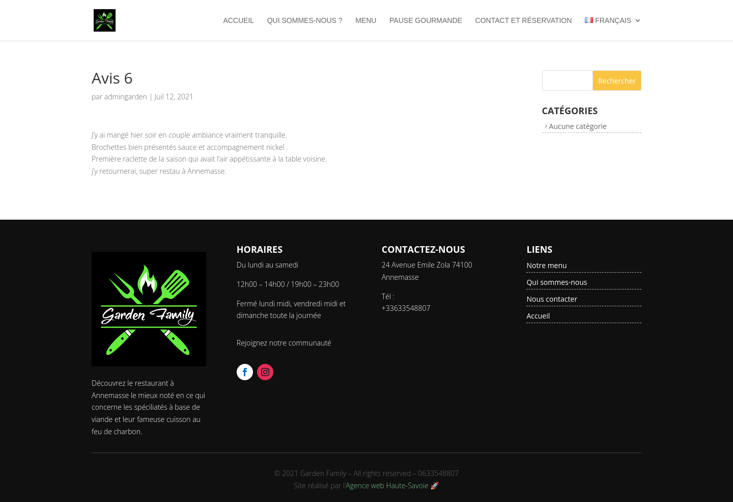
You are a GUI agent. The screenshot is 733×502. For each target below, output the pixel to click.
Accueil (238, 20)
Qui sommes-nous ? (305, 20)
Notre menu (546, 265)
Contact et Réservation (523, 20)
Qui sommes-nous (556, 282)
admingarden (125, 96)
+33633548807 (406, 308)
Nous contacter (551, 299)
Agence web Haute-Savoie (387, 485)
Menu (365, 20)
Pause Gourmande (425, 20)
